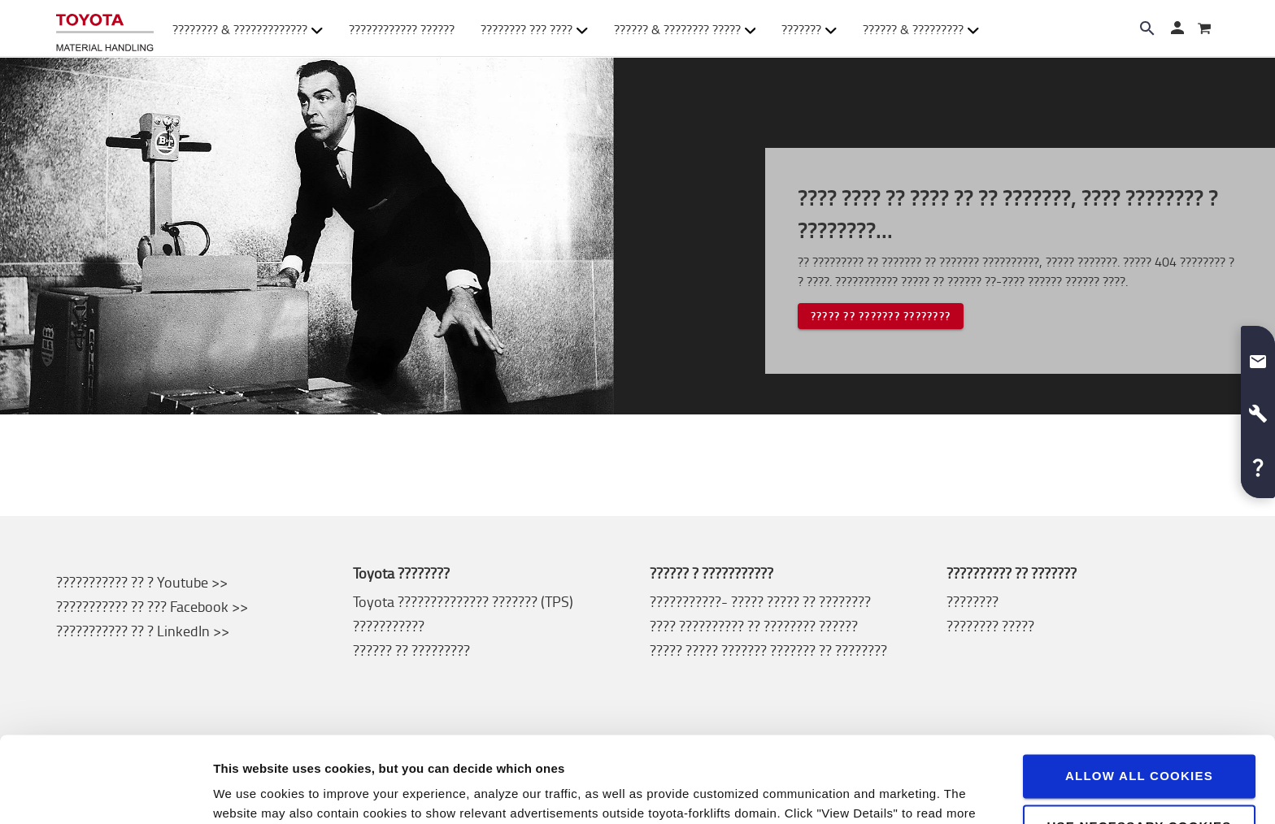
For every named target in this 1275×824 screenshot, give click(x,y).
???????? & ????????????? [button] (247, 29)
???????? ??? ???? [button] (534, 29)
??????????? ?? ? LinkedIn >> (142, 630)
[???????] (1204, 29)
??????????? (388, 625)
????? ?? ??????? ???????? (881, 315)
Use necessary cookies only (1139, 748)
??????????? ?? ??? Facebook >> (152, 606)
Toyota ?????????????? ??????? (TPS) (463, 601)
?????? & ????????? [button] (921, 29)
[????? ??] (1177, 29)
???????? (972, 601)
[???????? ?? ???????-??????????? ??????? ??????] (105, 29)
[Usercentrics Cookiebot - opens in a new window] (105, 792)
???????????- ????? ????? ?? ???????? (760, 601)
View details (248, 792)
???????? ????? (990, 625)
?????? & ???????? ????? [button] (685, 29)
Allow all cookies (1139, 690)
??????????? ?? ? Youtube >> (142, 582)
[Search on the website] (1147, 28)
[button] (1258, 355)
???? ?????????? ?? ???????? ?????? (754, 625)
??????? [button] (809, 29)
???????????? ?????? (402, 29)
